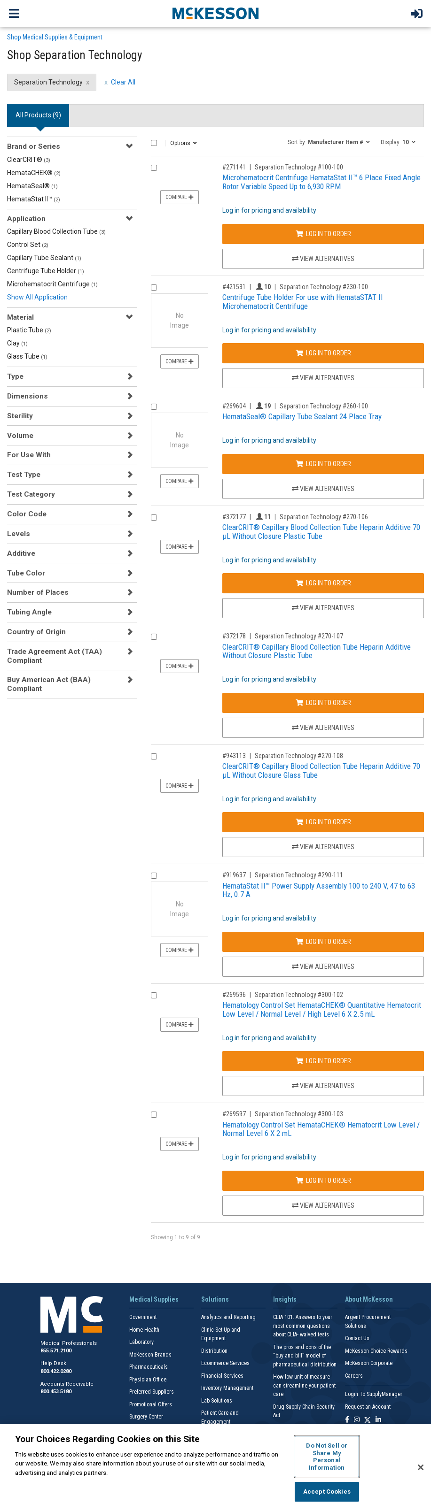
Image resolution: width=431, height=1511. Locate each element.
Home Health (144, 1330)
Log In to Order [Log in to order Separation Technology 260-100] (323, 464)
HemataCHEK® (34, 172)
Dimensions (27, 396)
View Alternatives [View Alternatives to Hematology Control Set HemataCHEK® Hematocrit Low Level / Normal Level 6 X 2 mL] (323, 1205)
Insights (285, 1299)
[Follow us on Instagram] (357, 1420)
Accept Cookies (327, 1491)
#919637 (234, 875)
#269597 (234, 1114)
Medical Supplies (154, 1299)
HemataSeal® (32, 186)
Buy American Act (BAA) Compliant (49, 683)
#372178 (234, 636)
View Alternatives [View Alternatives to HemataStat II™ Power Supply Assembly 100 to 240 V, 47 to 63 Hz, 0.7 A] (323, 966)
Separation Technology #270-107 (299, 636)
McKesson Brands (150, 1354)
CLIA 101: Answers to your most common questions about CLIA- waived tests (302, 1326)
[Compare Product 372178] (154, 637)
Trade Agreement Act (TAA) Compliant (54, 655)
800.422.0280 (55, 1371)
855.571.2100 (55, 1351)
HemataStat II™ (33, 199)
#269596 (234, 994)
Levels (18, 533)
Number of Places (38, 592)
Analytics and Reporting (228, 1317)
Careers (354, 1376)
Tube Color (26, 573)
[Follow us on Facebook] (347, 1420)
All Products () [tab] (38, 115)
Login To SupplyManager (373, 1394)
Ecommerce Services (225, 1363)
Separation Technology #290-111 (299, 875)
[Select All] (154, 143)
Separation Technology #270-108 (299, 755)
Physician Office (147, 1379)
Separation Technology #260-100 (324, 406)
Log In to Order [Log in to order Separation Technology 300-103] (323, 1180)
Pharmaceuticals (148, 1367)
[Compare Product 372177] (154, 517)
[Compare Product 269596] (154, 995)
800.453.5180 (55, 1391)
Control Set (27, 244)
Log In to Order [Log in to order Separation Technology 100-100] (323, 234)
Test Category (31, 494)
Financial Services (222, 1376)
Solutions (215, 1299)
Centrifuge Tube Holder (45, 271)
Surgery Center (146, 1416)
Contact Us (357, 1338)
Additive (21, 553)
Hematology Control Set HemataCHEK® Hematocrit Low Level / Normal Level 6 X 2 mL (321, 1129)
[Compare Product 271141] (154, 168)
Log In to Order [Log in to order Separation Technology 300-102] (323, 1061)
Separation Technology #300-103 (299, 1114)
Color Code (27, 514)
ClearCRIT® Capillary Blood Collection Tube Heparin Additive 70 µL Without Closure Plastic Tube (321, 531)
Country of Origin (36, 632)
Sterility (20, 416)
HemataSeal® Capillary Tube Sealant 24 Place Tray (302, 416)
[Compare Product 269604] (154, 407)
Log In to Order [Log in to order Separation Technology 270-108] (323, 822)
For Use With (29, 455)
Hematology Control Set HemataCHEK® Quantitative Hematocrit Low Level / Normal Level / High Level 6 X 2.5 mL (321, 1009)
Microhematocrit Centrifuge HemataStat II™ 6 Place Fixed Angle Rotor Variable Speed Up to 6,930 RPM (321, 182)
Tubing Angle (29, 612)
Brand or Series (33, 146)
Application (26, 219)
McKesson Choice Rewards (376, 1351)
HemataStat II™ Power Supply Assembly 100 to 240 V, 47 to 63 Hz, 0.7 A (318, 890)
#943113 (234, 755)
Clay (17, 343)
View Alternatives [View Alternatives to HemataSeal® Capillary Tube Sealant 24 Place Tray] (323, 488)
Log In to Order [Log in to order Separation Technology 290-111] (323, 941)
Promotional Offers (150, 1404)
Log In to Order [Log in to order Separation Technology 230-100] (323, 353)
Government (143, 1317)
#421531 (234, 287)
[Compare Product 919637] (154, 876)
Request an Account (368, 1407)
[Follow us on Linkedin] (378, 1420)
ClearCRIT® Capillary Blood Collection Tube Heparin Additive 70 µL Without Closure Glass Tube (321, 770)
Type (15, 376)
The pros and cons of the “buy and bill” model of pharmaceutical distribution (305, 1356)
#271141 (234, 167)
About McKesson (369, 1299)
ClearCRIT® (28, 159)
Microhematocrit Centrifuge (52, 284)
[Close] (420, 1467)
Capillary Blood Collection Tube (56, 231)
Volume (20, 435)
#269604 (234, 406)
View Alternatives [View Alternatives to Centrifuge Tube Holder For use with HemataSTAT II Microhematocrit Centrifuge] (323, 378)
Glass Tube (27, 356)
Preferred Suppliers (151, 1391)
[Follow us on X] (367, 1420)
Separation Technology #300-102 (299, 994)
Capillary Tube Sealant (44, 257)
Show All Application (37, 297)
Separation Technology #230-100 (324, 287)
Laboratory (141, 1342)
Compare (179, 197)
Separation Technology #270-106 (324, 517)
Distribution (214, 1351)
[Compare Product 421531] (154, 287)
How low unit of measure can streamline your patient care (304, 1385)
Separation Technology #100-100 (299, 167)
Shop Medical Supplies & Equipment (54, 37)
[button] (329, 142)
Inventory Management (227, 1388)
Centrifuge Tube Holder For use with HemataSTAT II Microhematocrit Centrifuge (302, 301)
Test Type (23, 474)
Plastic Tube (29, 330)
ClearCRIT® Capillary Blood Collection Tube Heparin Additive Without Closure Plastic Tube (316, 651)
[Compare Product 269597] (154, 1115)
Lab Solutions (216, 1400)
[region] (215, 1467)
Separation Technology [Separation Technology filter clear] (48, 82)
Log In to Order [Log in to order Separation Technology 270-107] (323, 702)
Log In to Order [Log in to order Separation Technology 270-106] (323, 583)
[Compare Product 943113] (154, 756)
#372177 (234, 517)
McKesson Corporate (368, 1363)
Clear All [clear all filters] (123, 82)
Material (20, 317)
